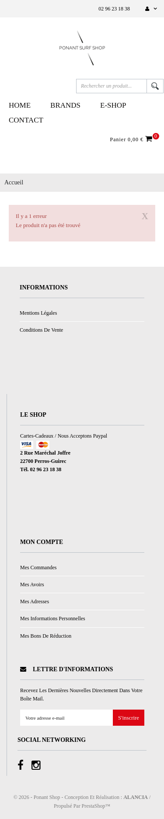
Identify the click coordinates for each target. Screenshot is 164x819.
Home (20, 105)
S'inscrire (128, 718)
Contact (26, 120)
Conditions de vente (41, 330)
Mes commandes (38, 567)
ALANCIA (135, 797)
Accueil (13, 182)
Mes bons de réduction (45, 636)
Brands (65, 105)
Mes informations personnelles (52, 618)
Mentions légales (38, 313)
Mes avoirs (32, 584)
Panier (132, 139)
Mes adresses (34, 601)
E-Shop (113, 105)
